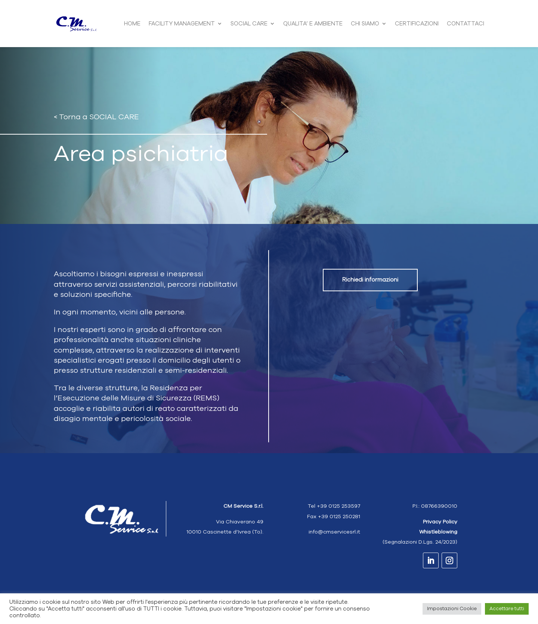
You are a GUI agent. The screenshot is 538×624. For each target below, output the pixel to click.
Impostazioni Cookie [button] (452, 608)
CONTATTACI (465, 23)
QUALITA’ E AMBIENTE (313, 23)
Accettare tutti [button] (506, 608)
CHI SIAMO (365, 23)
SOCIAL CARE (249, 23)
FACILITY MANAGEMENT (182, 23)
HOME (132, 23)
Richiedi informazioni (370, 279)
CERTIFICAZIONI (417, 23)
